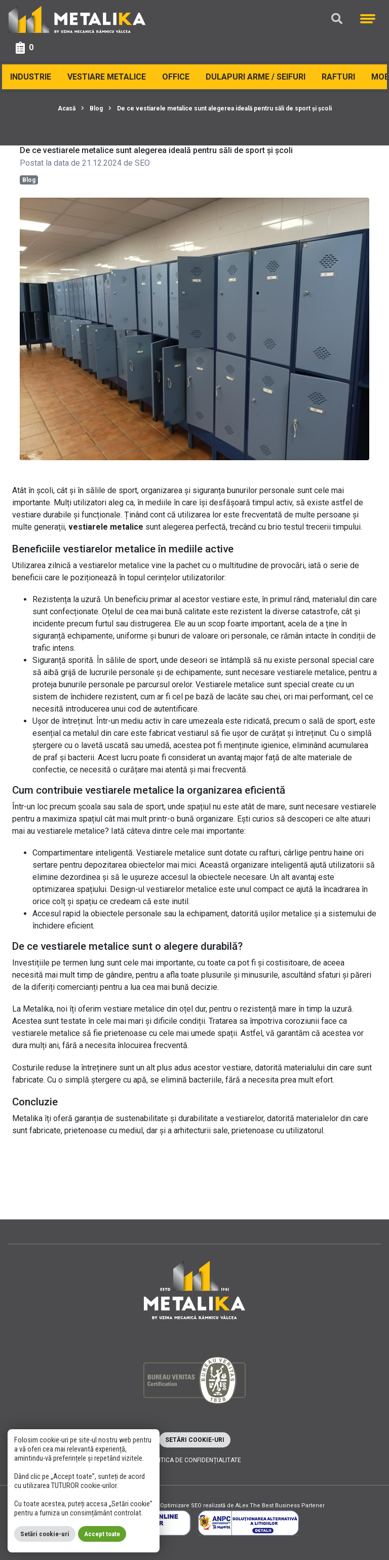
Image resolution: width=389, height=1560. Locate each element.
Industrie (30, 77)
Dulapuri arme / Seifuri (255, 77)
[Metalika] (77, 18)
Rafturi (338, 77)
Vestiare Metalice (106, 77)
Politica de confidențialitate (194, 1460)
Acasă (66, 108)
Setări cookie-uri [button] (194, 1439)
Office (175, 77)
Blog (96, 108)
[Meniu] (368, 19)
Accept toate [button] (102, 1534)
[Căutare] (336, 19)
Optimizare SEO (181, 1505)
